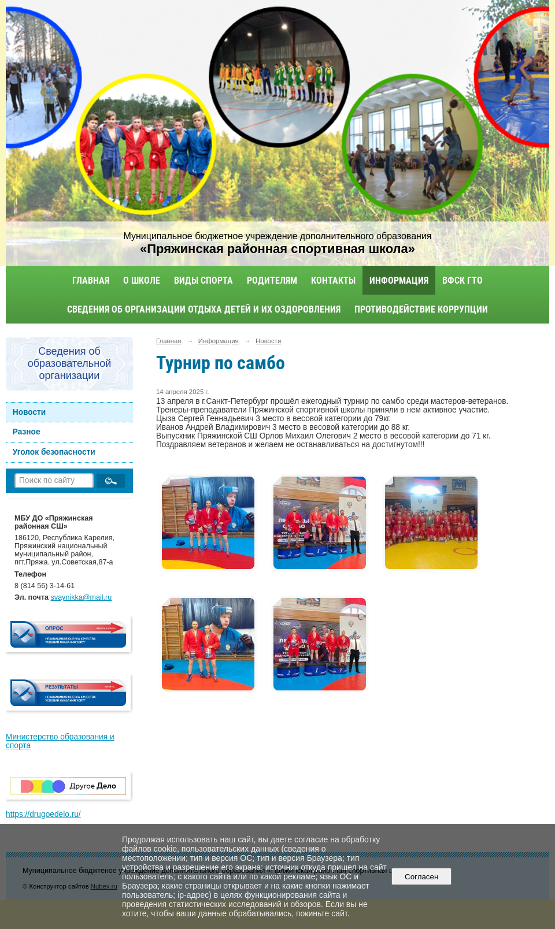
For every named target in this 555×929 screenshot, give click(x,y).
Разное (26, 432)
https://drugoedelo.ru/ (43, 814)
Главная (90, 280)
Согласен (422, 876)
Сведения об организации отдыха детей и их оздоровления (204, 309)
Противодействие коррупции (421, 309)
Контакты (333, 280)
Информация (398, 280)
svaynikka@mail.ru (81, 597)
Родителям (272, 280)
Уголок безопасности (54, 452)
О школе (141, 280)
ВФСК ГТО (462, 280)
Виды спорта (203, 280)
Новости (29, 412)
